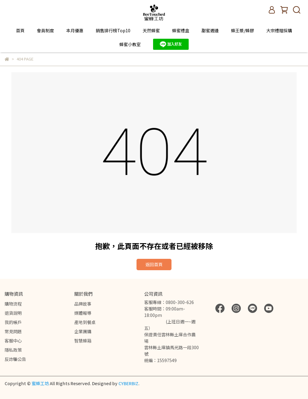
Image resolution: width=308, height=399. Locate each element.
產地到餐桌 (85, 322)
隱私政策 (13, 350)
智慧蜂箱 (82, 341)
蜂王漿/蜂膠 (242, 30)
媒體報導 (82, 313)
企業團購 (82, 331)
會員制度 (45, 30)
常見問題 (13, 331)
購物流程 (13, 304)
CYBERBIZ (128, 383)
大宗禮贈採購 (279, 30)
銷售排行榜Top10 (113, 30)
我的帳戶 (13, 322)
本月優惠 (74, 30)
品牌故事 (82, 304)
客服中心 (13, 341)
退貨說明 (13, 313)
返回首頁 (154, 264)
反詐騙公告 (15, 359)
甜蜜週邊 (210, 30)
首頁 (20, 30)
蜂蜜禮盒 (180, 30)
